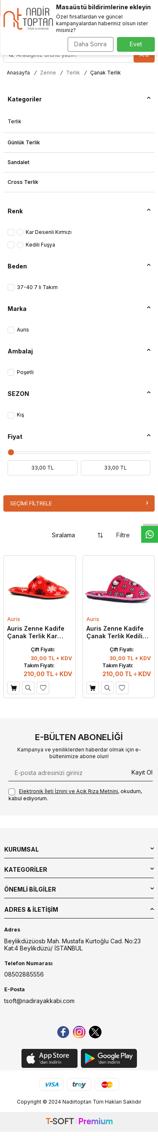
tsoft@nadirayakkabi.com (39, 1000)
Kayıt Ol (142, 772)
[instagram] (79, 1032)
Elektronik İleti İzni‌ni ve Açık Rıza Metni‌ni (68, 791)
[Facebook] (63, 1032)
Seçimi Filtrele (79, 503)
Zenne (48, 72)
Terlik (73, 72)
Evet (136, 44)
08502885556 (24, 974)
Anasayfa (18, 72)
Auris (13, 619)
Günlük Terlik (24, 142)
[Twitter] (95, 1032)
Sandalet (18, 162)
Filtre (130, 535)
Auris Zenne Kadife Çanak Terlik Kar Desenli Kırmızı (35, 632)
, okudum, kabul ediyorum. (75, 795)
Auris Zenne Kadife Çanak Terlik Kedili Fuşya (115, 632)
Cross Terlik (23, 182)
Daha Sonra (90, 44)
